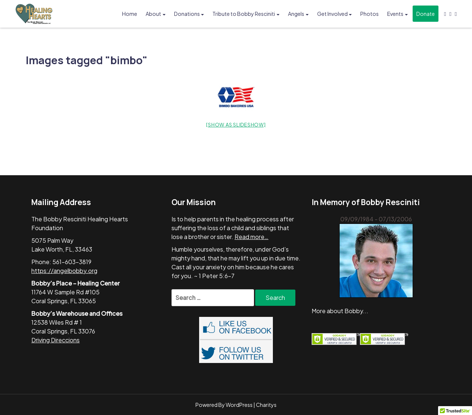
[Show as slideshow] (236, 125)
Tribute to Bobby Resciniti (243, 13)
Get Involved (332, 13)
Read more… (251, 237)
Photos (369, 13)
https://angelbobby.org (64, 270)
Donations (187, 13)
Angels (296, 13)
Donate (425, 13)
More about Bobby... (340, 311)
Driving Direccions (55, 340)
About (153, 13)
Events (395, 13)
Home (129, 13)
